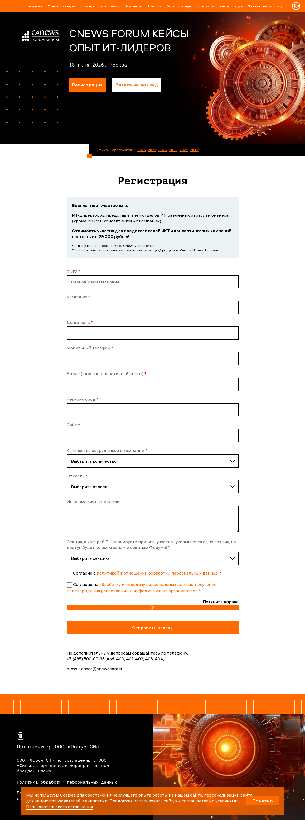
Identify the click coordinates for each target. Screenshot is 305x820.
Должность (80, 322)
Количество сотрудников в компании (107, 450)
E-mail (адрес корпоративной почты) (106, 373)
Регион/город (82, 399)
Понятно (263, 801)
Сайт (73, 425)
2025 (141, 150)
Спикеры (87, 6)
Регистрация (231, 6)
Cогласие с (85, 573)
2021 (184, 150)
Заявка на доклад (265, 6)
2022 (173, 150)
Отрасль (77, 476)
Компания (78, 297)
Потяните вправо (221, 602)
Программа (32, 6)
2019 (194, 150)
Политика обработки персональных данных (67, 782)
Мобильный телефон (90, 348)
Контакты (205, 6)
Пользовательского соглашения (59, 806)
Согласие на (86, 584)
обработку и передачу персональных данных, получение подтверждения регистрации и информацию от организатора (141, 587)
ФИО (73, 271)
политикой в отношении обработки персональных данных (157, 573)
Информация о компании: (93, 501)
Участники (109, 6)
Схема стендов (61, 6)
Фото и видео (179, 6)
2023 (162, 150)
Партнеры (133, 6)
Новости (154, 6)
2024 (152, 150)
